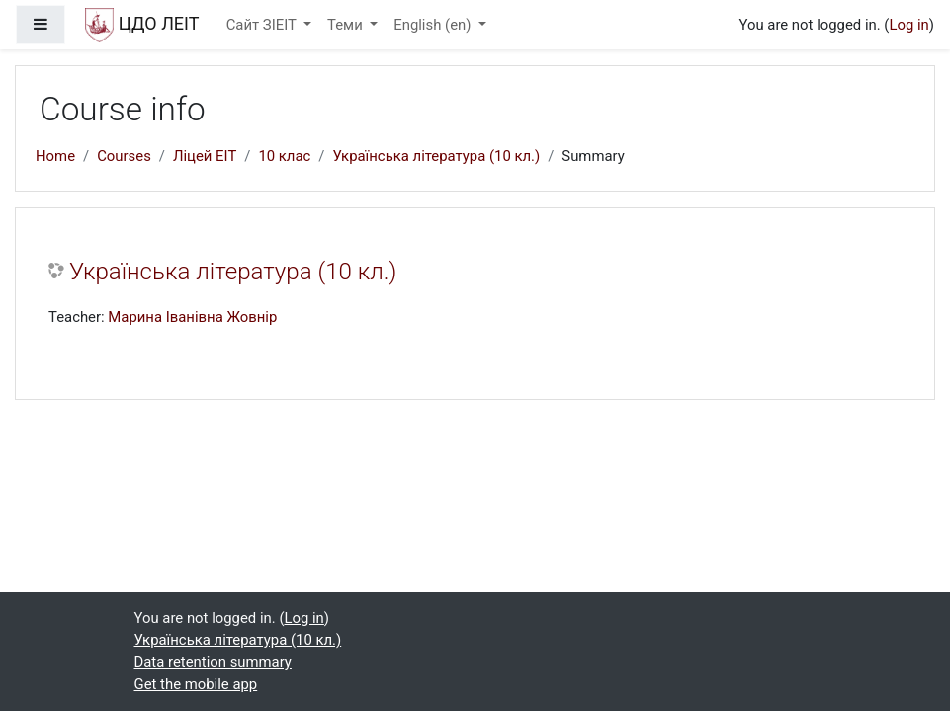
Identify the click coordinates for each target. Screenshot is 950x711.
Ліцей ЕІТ (204, 156)
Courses (124, 156)
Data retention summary (213, 662)
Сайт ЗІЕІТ (263, 25)
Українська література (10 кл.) (436, 156)
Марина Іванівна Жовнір (192, 317)
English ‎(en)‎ (434, 25)
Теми (346, 25)
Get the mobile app (196, 684)
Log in (908, 25)
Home (55, 156)
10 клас (284, 156)
